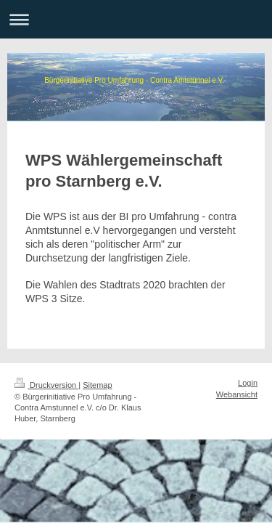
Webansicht (236, 394)
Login (247, 382)
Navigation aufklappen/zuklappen (136, 19)
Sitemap (97, 385)
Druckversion (46, 385)
